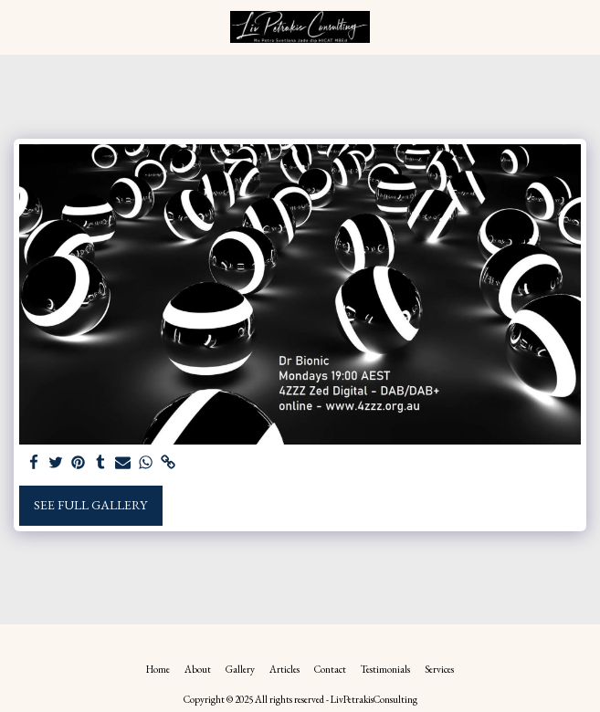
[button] (20, 26)
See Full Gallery (90, 505)
